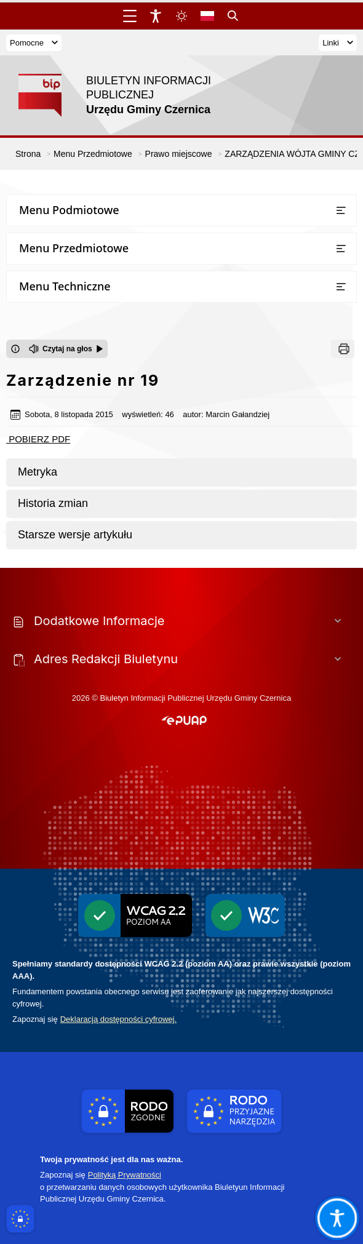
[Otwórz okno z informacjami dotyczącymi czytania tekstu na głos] (15, 349)
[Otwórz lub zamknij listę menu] (340, 210)
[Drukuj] (342, 349)
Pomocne (34, 42)
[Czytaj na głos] (66, 349)
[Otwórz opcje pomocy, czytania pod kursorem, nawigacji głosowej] (336, 1217)
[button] (184, 721)
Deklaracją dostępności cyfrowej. (118, 1019)
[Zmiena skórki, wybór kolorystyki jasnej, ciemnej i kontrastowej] (181, 16)
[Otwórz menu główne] (130, 16)
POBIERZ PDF (38, 439)
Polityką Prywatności (124, 1174)
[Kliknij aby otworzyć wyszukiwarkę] (233, 16)
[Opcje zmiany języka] (207, 16)
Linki (337, 42)
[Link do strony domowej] (126, 95)
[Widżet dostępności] (156, 16)
